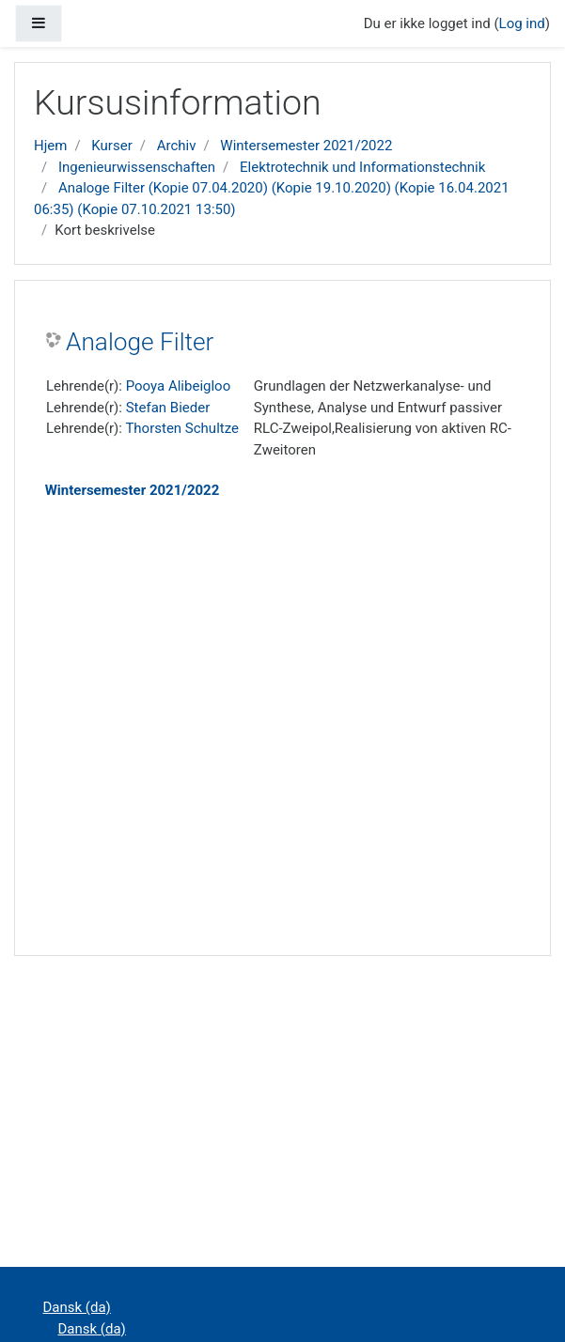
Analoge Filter (139, 342)
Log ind (522, 23)
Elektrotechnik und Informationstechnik (362, 167)
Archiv (176, 145)
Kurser (111, 145)
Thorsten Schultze (182, 428)
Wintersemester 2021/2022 (306, 145)
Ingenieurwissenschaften (136, 167)
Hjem (50, 145)
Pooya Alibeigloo (178, 386)
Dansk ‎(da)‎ (77, 1307)
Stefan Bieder (168, 407)
